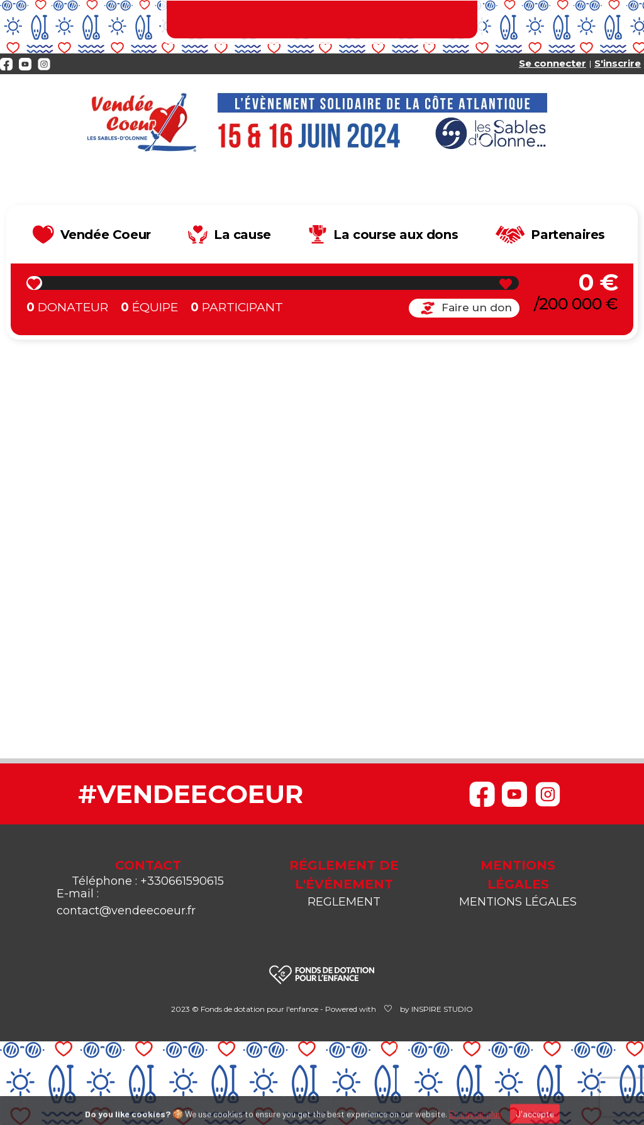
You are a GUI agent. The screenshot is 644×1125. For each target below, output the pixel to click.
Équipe (149, 307)
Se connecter (552, 63)
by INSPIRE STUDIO (436, 1009)
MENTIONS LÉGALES (518, 902)
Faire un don (464, 307)
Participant (237, 307)
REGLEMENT (344, 902)
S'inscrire (617, 63)
